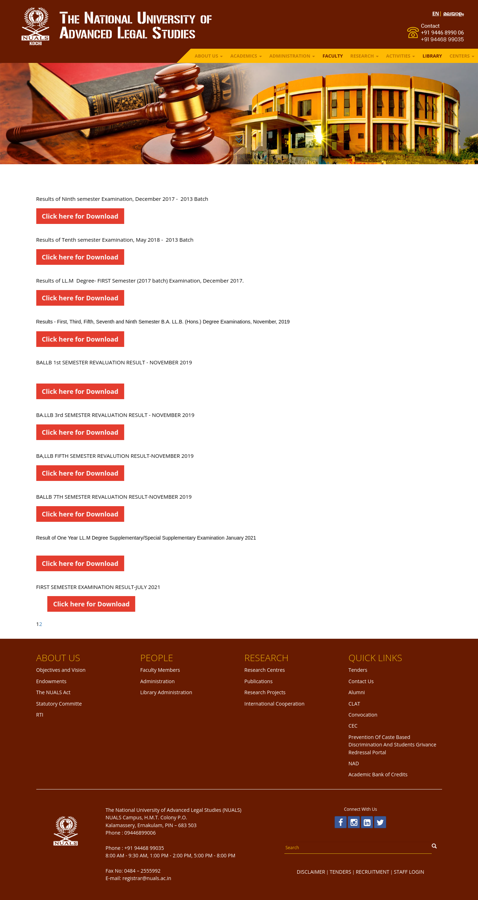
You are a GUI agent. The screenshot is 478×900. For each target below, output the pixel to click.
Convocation (362, 714)
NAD (353, 763)
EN (435, 13)
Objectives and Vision (61, 669)
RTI (39, 714)
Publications (259, 681)
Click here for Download (61, 216)
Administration (157, 681)
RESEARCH (364, 56)
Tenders (357, 669)
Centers (462, 56)
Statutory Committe (59, 703)
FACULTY (332, 56)
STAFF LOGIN (409, 871)
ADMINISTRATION (292, 56)
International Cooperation (275, 703)
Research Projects (265, 692)
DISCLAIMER (311, 871)
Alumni (356, 692)
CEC (352, 725)
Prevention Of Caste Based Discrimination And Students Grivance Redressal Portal (392, 745)
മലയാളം (453, 13)
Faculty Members (160, 669)
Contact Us (361, 681)
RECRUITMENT (372, 871)
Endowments (51, 681)
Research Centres (265, 669)
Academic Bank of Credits (378, 774)
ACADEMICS (246, 56)
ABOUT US (209, 56)
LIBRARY (432, 56)
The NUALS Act (53, 692)
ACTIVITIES (400, 56)
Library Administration (166, 692)
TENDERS (340, 871)
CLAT (354, 703)
